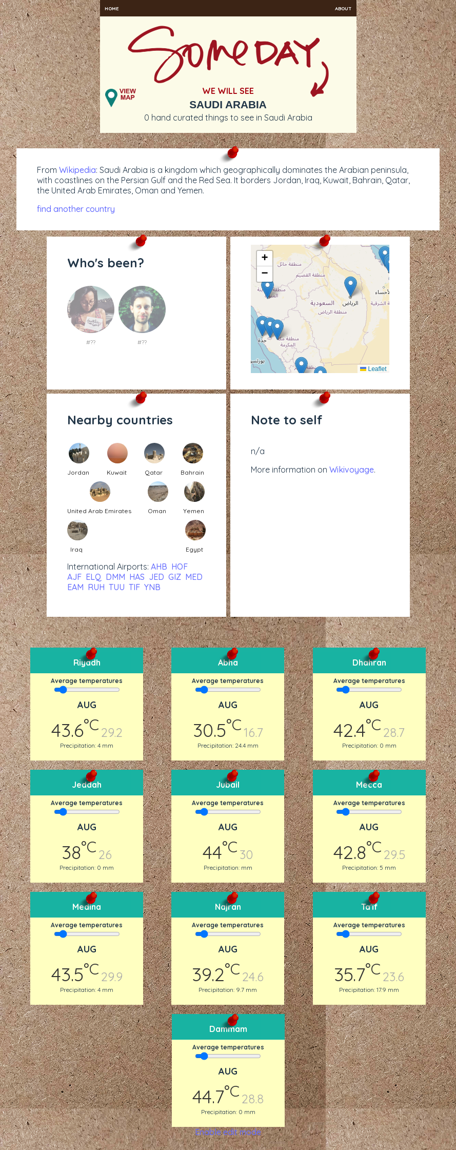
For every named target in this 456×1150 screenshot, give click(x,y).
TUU (117, 587)
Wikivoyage (351, 469)
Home (112, 8)
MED (194, 577)
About (343, 8)
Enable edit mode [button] (228, 1132)
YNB (152, 587)
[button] (350, 286)
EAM (75, 587)
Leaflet (373, 369)
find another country (76, 209)
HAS (137, 577)
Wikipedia (77, 170)
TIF (134, 587)
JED (156, 577)
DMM (115, 577)
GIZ (174, 577)
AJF (74, 577)
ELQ (94, 577)
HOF (179, 566)
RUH (96, 587)
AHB (159, 566)
